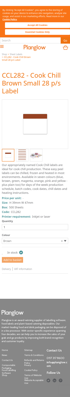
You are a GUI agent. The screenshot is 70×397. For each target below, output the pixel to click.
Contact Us (7, 360)
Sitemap (28, 350)
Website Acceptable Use (33, 381)
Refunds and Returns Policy (34, 361)
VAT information (23, 269)
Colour (6, 235)
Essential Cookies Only (37, 31)
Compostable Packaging (8, 366)
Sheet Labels (16, 54)
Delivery (6, 269)
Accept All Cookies (37, 25)
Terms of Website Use (33, 376)
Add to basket (12, 260)
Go (65, 40)
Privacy (27, 365)
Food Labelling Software (9, 371)
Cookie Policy (9, 19)
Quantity (7, 221)
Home (5, 350)
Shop (4, 54)
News (4, 355)
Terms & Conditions (34, 355)
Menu (3, 47)
